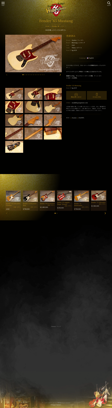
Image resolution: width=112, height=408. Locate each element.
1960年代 (81, 118)
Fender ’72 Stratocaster (78, 204)
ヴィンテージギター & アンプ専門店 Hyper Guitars (56, 403)
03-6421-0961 (97, 97)
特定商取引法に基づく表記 (56, 358)
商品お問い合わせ (76, 97)
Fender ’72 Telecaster (98, 202)
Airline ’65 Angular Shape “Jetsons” (63, 203)
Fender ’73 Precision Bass (29, 204)
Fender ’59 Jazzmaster (47, 203)
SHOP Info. (56, 274)
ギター (68, 118)
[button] (23, 74)
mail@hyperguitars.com (80, 103)
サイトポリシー (56, 356)
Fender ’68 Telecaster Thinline (13, 204)
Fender (78, 40)
